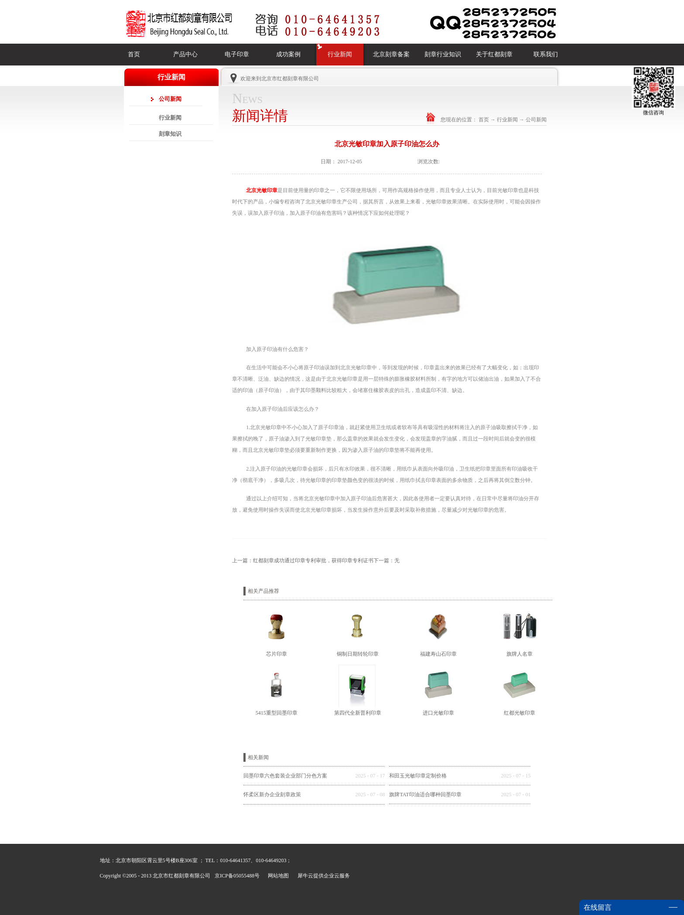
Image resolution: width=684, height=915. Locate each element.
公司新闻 (536, 120)
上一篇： (302, 560)
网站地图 (277, 876)
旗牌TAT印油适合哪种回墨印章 (425, 794)
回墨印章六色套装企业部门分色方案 (285, 776)
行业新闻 (507, 120)
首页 (134, 54)
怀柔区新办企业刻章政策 (272, 794)
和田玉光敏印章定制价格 (418, 776)
